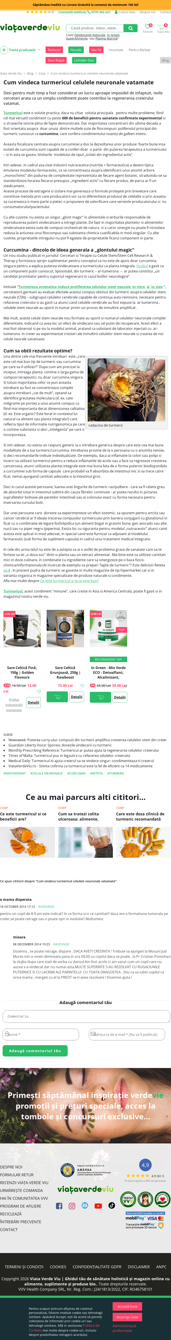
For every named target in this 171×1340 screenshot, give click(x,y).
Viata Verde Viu (11, 73)
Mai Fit (96, 50)
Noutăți (76, 50)
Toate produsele (20, 50)
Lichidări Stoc (84, 60)
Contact (165, 12)
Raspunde (46, 906)
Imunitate (116, 50)
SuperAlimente (77, 38)
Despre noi (148, 12)
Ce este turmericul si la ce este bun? (69, 580)
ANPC (161, 1268)
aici (6, 570)
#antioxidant (14, 773)
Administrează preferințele (124, 1328)
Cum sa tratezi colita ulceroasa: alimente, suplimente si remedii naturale (80, 817)
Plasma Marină (106, 38)
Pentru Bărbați (139, 50)
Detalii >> (33, 704)
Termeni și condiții (24, 1268)
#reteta (96, 773)
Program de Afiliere (20, 1207)
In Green (113, 35)
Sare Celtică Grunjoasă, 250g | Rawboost (65, 672)
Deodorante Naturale (89, 35)
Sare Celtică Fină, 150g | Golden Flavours (22, 672)
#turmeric (116, 773)
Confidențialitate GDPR (97, 1268)
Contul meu (125, 12)
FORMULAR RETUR (16, 1176)
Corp (4, 808)
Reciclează (10, 1215)
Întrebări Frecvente (20, 1223)
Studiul (142, 266)
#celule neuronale (46, 773)
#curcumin (76, 773)
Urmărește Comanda (21, 1192)
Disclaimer (139, 1268)
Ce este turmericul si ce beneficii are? (23, 816)
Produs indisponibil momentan (14, 705)
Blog (165, 60)
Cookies (58, 1268)
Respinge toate (127, 1317)
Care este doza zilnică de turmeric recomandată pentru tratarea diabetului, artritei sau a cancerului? (143, 817)
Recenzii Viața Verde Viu (24, 1184)
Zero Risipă (56, 60)
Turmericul (13, 112)
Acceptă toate (127, 1306)
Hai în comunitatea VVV (24, 1200)
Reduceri (54, 50)
